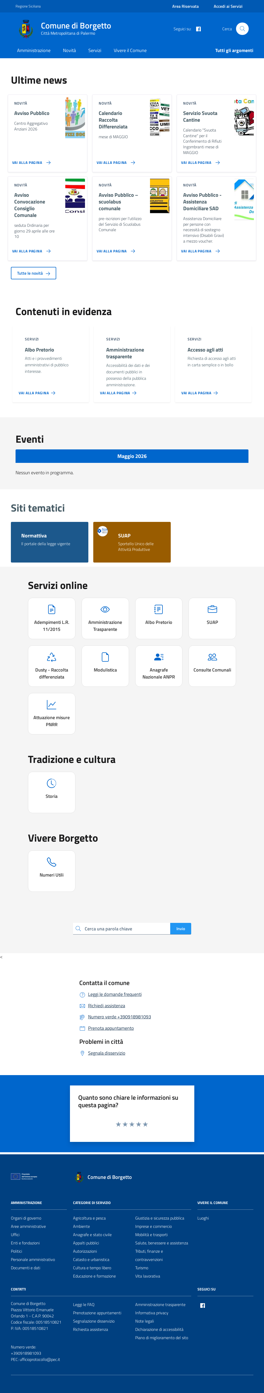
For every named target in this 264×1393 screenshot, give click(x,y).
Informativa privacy (151, 1313)
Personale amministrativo (33, 1259)
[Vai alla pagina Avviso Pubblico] (30, 160)
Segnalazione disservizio (94, 1321)
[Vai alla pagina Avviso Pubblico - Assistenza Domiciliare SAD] (199, 249)
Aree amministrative (28, 1226)
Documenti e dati (25, 1268)
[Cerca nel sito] (242, 29)
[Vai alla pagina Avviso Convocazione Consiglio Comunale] (30, 249)
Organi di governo (26, 1218)
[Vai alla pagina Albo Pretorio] (38, 391)
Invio (180, 928)
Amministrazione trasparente (160, 1304)
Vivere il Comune (130, 50)
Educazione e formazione (94, 1276)
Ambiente (81, 1226)
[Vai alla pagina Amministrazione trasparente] (119, 391)
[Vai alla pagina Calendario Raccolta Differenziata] (114, 160)
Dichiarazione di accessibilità (159, 1329)
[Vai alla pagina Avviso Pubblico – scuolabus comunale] (114, 249)
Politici (16, 1251)
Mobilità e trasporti (151, 1234)
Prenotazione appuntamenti (97, 1313)
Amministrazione (34, 50)
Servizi (94, 50)
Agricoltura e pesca (89, 1218)
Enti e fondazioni (25, 1243)
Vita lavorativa (147, 1276)
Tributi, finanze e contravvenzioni (149, 1255)
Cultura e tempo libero (92, 1268)
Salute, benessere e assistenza (161, 1243)
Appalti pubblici (86, 1243)
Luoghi (203, 1218)
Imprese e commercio (153, 1226)
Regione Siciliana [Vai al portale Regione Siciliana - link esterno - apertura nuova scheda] (28, 6)
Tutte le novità (33, 273)
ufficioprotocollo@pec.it (40, 1359)
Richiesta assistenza (90, 1329)
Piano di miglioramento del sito (161, 1337)
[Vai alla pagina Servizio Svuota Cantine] (199, 160)
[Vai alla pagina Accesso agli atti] (200, 391)
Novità (69, 50)
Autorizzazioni (85, 1251)
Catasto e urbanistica (91, 1259)
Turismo (141, 1268)
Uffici (15, 1234)
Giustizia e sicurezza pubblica (159, 1218)
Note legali (144, 1321)
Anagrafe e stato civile (92, 1234)
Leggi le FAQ (84, 1304)
